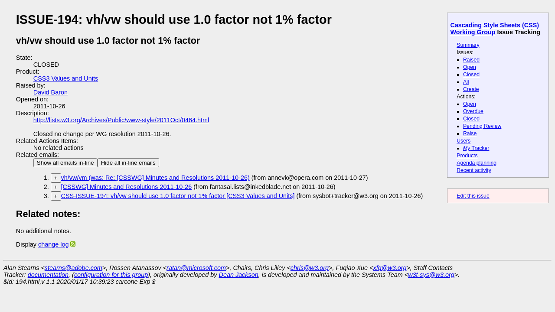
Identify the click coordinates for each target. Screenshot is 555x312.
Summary (468, 45)
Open (469, 67)
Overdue (473, 111)
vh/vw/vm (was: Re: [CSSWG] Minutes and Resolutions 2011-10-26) (155, 177)
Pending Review (482, 126)
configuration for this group (111, 274)
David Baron (50, 92)
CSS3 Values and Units (65, 78)
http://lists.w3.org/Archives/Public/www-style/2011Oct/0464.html (121, 120)
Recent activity (474, 170)
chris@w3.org (310, 267)
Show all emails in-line (65, 162)
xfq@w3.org (389, 267)
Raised (471, 60)
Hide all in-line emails (128, 162)
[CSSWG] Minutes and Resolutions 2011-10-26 (126, 186)
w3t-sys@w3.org (431, 274)
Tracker (476, 148)
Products (467, 156)
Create (471, 89)
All (466, 82)
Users (463, 141)
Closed (471, 75)
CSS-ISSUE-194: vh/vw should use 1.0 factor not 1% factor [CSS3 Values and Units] (178, 195)
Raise (470, 133)
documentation (48, 274)
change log (53, 244)
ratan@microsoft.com (196, 267)
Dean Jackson (238, 274)
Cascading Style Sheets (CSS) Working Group (495, 29)
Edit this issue (473, 196)
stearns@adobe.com (73, 267)
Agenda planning (476, 163)
